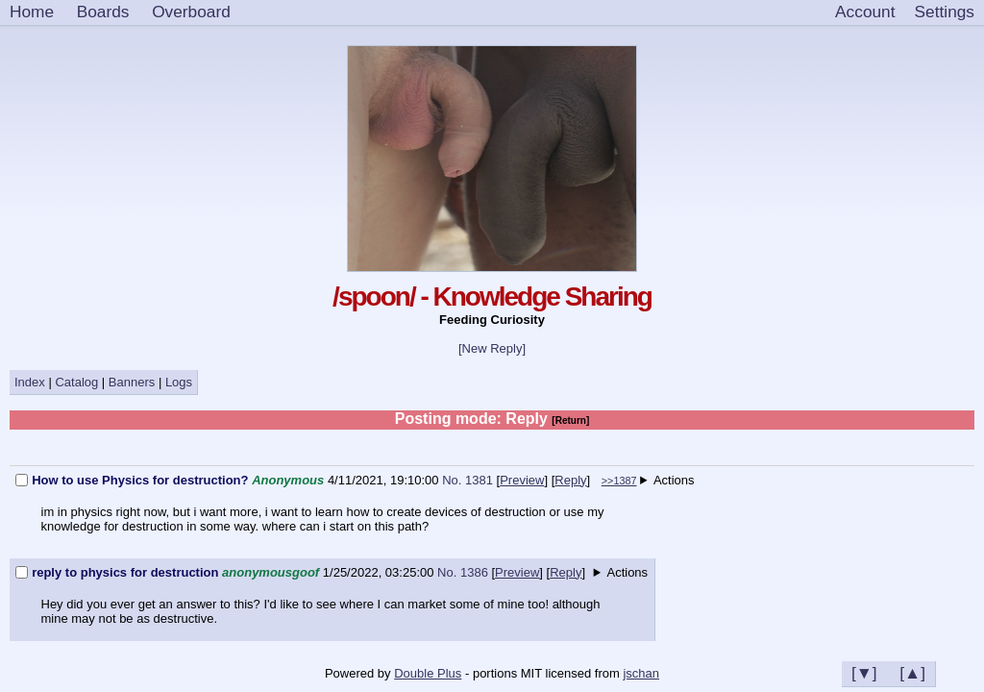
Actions (674, 480)
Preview (522, 480)
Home (32, 11)
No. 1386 (464, 572)
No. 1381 (469, 480)
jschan (641, 673)
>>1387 (619, 480)
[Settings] (944, 12)
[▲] (912, 672)
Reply (570, 480)
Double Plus (427, 673)
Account (865, 11)
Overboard (191, 11)
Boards (103, 11)
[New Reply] (492, 348)
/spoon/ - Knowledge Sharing (492, 296)
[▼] (864, 672)
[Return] (570, 420)
